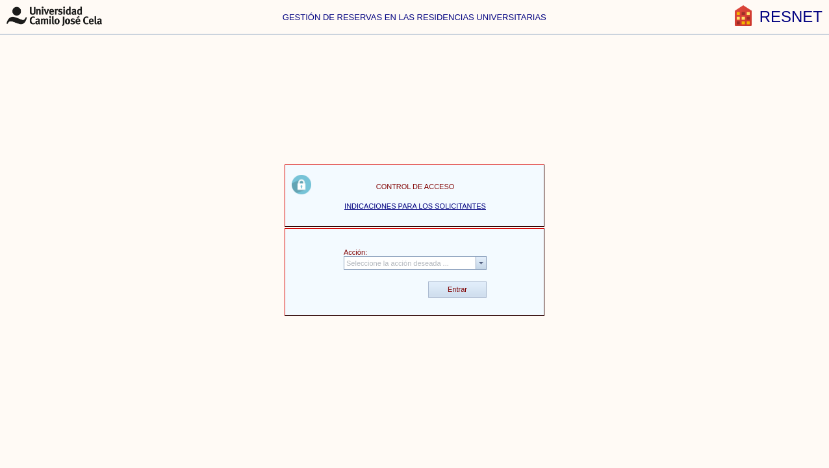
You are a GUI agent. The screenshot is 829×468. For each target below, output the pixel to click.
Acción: (355, 252)
